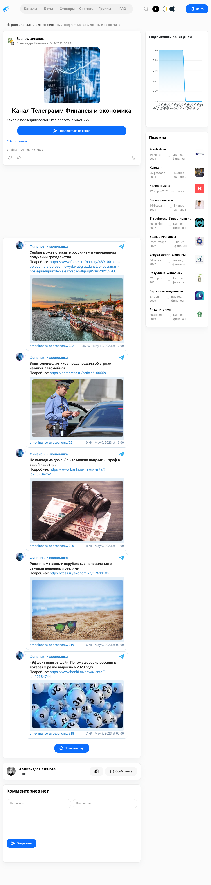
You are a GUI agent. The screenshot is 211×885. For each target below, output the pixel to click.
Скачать (86, 9)
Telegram (11, 25)
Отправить (21, 843)
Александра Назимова (37, 769)
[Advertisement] (72, 201)
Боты (48, 9)
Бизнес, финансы (48, 25)
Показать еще (72, 748)
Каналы (30, 9)
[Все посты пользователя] (96, 771)
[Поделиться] (19, 158)
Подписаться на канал (71, 130)
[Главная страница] (6, 9)
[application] (176, 80)
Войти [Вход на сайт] (197, 9)
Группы (105, 9)
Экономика (18, 141)
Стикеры (67, 9)
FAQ (122, 9)
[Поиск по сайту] (146, 8)
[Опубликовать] (155, 9)
